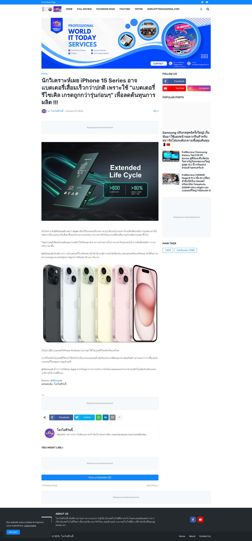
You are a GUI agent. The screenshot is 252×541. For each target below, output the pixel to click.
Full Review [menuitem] (84, 9)
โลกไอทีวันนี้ (65, 430)
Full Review (186, 250)
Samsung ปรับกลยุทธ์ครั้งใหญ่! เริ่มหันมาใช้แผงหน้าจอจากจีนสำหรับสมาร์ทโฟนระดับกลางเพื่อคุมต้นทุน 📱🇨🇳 (186, 138)
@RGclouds (56, 380)
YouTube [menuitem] (124, 9)
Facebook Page (48, 2)
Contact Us (205, 536)
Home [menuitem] (69, 9)
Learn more (30, 525)
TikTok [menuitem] (139, 9)
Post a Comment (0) (100, 477)
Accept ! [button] (13, 532)
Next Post (152, 485)
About (192, 536)
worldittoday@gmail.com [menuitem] (163, 9)
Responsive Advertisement (100, 127)
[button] (201, 9)
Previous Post (50, 485)
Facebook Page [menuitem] (105, 9)
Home (44, 74)
